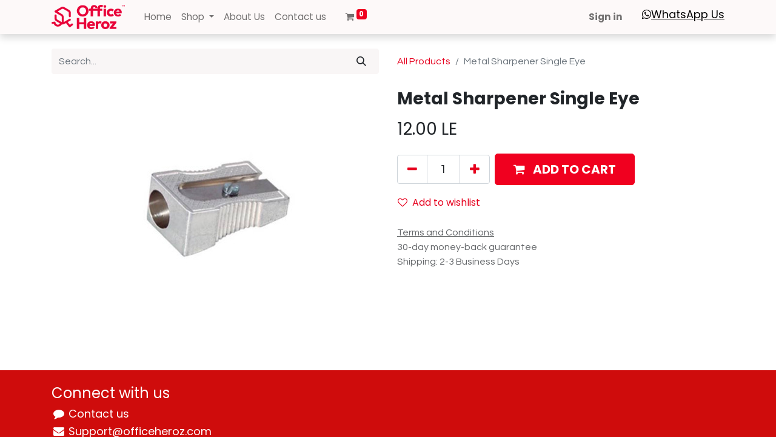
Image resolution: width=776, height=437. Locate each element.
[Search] (361, 61)
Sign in (606, 16)
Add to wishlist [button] (439, 202)
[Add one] (475, 169)
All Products (423, 61)
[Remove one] (412, 169)
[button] (565, 169)
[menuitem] (157, 17)
